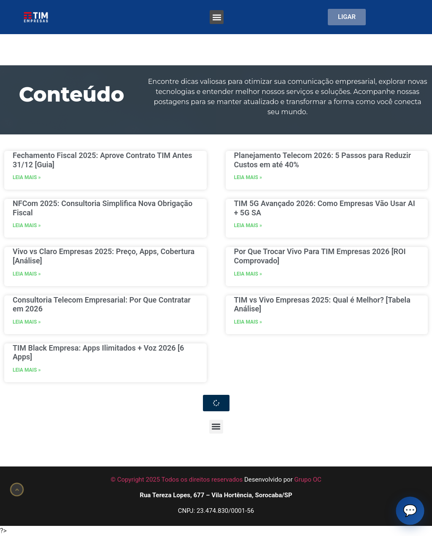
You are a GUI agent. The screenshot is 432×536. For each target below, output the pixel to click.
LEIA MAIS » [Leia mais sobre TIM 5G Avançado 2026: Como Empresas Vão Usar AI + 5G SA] (248, 225)
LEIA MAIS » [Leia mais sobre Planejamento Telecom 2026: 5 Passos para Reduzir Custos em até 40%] (248, 177)
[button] (217, 17)
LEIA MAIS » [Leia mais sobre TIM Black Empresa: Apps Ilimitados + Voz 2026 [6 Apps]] (26, 370)
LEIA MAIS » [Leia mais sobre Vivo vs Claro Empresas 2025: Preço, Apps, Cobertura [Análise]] (26, 274)
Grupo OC (307, 479)
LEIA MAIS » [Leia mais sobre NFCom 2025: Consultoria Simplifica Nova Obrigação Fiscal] (26, 225)
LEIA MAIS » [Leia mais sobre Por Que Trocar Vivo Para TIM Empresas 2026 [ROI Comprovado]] (248, 274)
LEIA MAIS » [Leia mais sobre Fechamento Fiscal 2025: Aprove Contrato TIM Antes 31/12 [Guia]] (26, 177)
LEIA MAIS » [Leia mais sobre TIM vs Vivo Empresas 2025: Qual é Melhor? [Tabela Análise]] (248, 322)
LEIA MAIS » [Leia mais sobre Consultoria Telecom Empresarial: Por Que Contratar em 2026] (26, 322)
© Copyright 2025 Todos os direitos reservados (177, 479)
